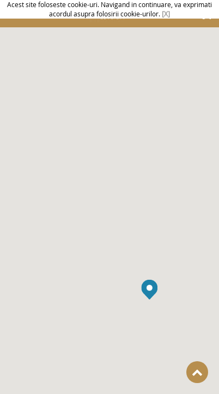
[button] (149, 294)
